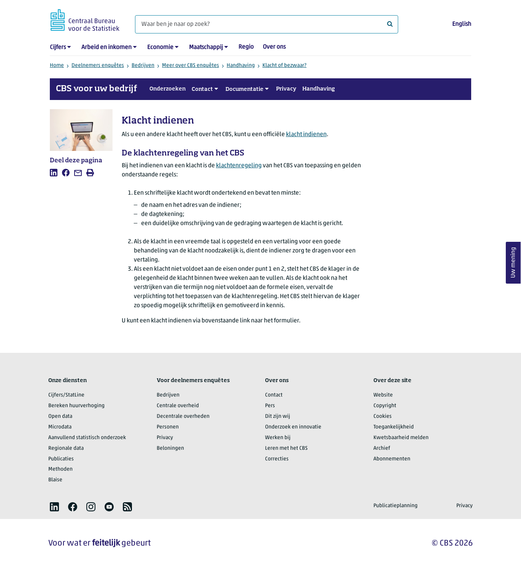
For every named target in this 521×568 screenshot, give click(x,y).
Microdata (59, 427)
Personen (168, 427)
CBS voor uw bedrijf (96, 89)
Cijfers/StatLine (66, 395)
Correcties (277, 459)
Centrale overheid (178, 405)
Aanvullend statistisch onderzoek (87, 437)
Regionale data (66, 448)
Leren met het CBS (286, 448)
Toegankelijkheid (393, 427)
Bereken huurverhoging (76, 405)
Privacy (286, 89)
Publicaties (61, 459)
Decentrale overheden (183, 416)
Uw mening (513, 263)
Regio (246, 47)
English (461, 24)
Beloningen (170, 448)
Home (57, 65)
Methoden (60, 469)
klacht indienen (306, 135)
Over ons (274, 47)
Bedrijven (143, 65)
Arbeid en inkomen (106, 47)
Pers (270, 405)
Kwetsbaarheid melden (401, 437)
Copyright (384, 405)
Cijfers (58, 47)
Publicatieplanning (395, 505)
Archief (381, 448)
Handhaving (241, 65)
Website (383, 395)
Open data (60, 416)
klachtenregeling (239, 166)
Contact (202, 89)
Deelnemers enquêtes (97, 65)
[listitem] (53, 172)
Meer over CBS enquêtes (190, 65)
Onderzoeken (167, 89)
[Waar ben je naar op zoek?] (266, 24)
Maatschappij (206, 47)
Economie (160, 47)
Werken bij (278, 437)
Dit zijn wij (277, 416)
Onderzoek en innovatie (293, 427)
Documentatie (245, 89)
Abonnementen (391, 459)
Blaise (55, 480)
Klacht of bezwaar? (284, 65)
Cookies (382, 416)
